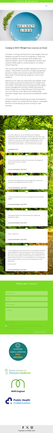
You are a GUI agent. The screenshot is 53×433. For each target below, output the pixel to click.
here (7, 97)
